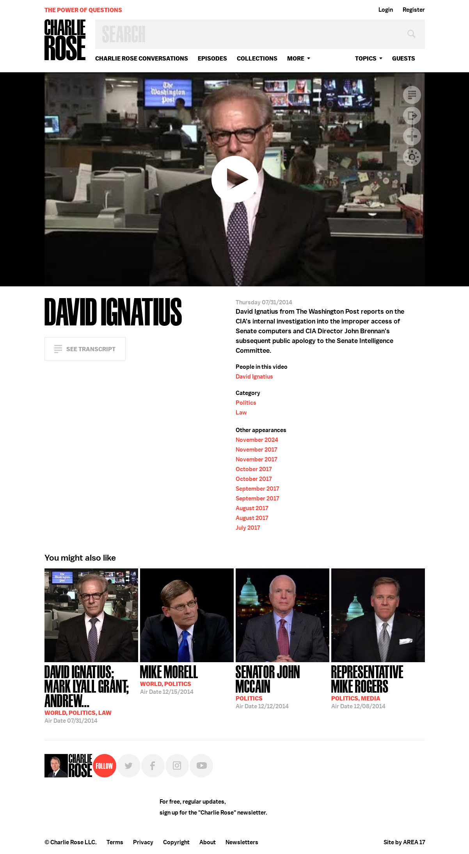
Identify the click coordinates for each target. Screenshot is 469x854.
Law (241, 412)
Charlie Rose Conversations (141, 58)
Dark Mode (412, 157)
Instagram (177, 765)
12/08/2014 (378, 686)
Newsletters (242, 842)
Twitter (128, 765)
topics (366, 58)
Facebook (153, 765)
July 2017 (248, 528)
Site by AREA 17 (404, 842)
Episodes (212, 58)
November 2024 (257, 440)
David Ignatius (254, 377)
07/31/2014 (91, 693)
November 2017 (256, 450)
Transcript (412, 95)
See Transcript (90, 349)
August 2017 (252, 508)
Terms (115, 842)
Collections (257, 58)
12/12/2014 (282, 686)
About (207, 842)
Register (414, 10)
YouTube (201, 765)
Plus (412, 136)
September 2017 (257, 489)
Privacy (143, 842)
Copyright (176, 842)
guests (403, 58)
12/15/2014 (169, 679)
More (295, 58)
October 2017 (254, 469)
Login (385, 10)
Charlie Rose (65, 40)
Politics (246, 403)
